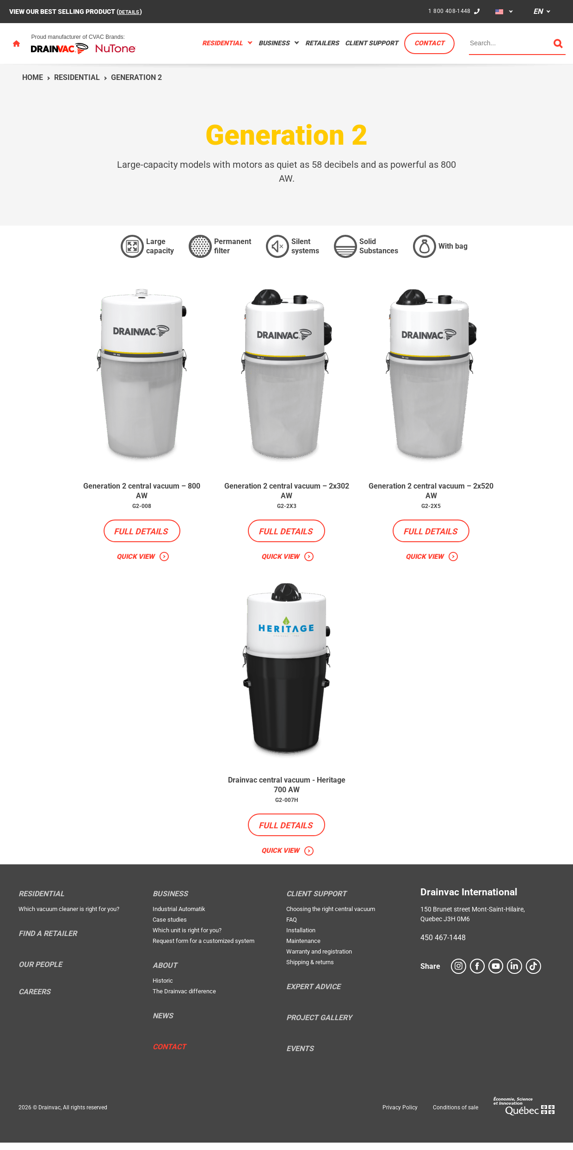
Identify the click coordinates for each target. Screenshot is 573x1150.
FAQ (291, 927)
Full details (140, 534)
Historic (163, 988)
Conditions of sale (455, 1115)
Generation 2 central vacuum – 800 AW (141, 492)
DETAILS (131, 11)
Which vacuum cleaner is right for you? (68, 916)
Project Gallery (319, 1025)
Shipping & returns (310, 969)
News (163, 1023)
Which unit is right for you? (187, 937)
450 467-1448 (443, 945)
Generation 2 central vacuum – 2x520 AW (431, 492)
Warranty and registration (319, 958)
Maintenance (303, 948)
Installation (300, 937)
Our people (40, 972)
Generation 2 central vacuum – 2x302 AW (286, 492)
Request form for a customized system (203, 948)
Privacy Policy (400, 1115)
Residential (222, 43)
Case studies (170, 927)
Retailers (322, 43)
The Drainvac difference (184, 998)
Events (300, 1056)
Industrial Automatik (179, 916)
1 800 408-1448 (448, 11)
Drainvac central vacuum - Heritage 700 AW (286, 790)
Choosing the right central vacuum (330, 916)
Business (274, 43)
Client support (371, 43)
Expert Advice (313, 994)
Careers (34, 999)
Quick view (135, 559)
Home (32, 77)
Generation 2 (136, 77)
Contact (429, 43)
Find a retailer (47, 941)
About (165, 973)
